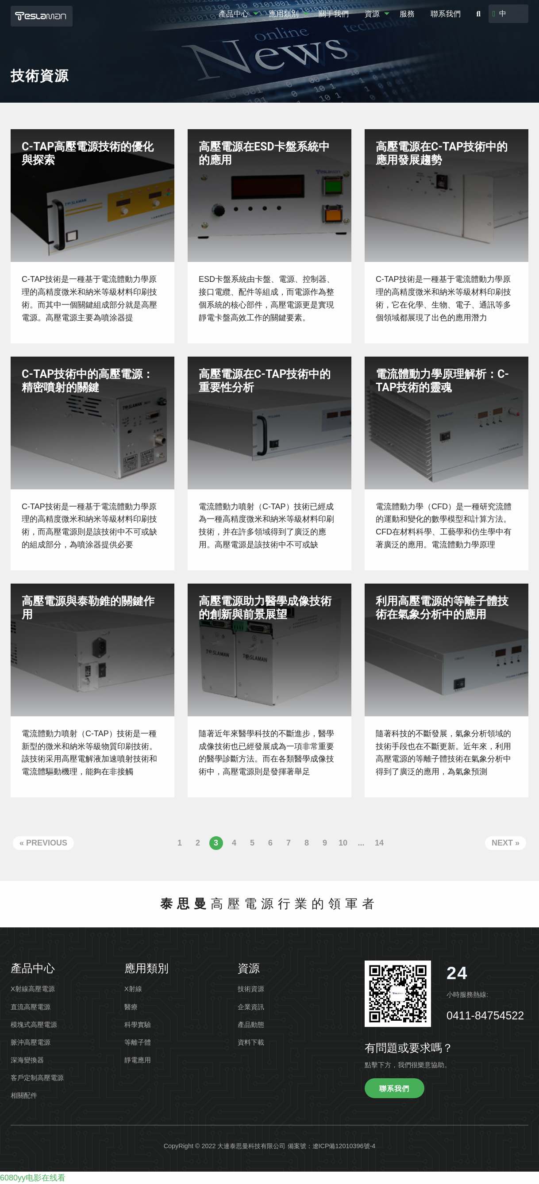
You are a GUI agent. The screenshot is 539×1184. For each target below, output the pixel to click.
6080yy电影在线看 (32, 1177)
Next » (506, 842)
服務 (407, 14)
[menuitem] (236, 13)
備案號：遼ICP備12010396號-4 (332, 1145)
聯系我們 (446, 14)
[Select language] (512, 13)
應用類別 (284, 14)
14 (379, 842)
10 (343, 842)
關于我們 (334, 14)
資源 (372, 14)
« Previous (43, 842)
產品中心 (234, 14)
